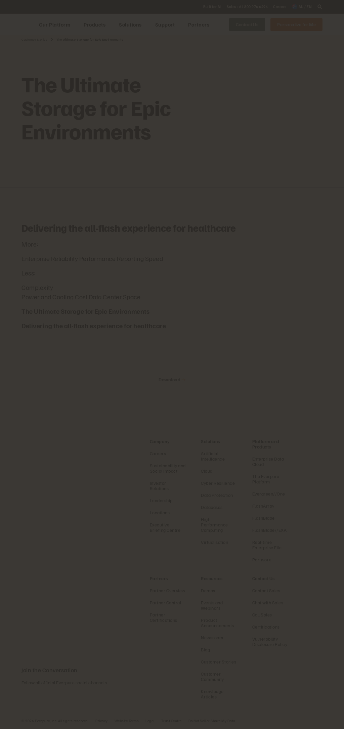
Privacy (101, 721)
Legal (150, 721)
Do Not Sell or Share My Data (211, 721)
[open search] (319, 6)
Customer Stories (34, 39)
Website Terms (127, 721)
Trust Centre (171, 721)
